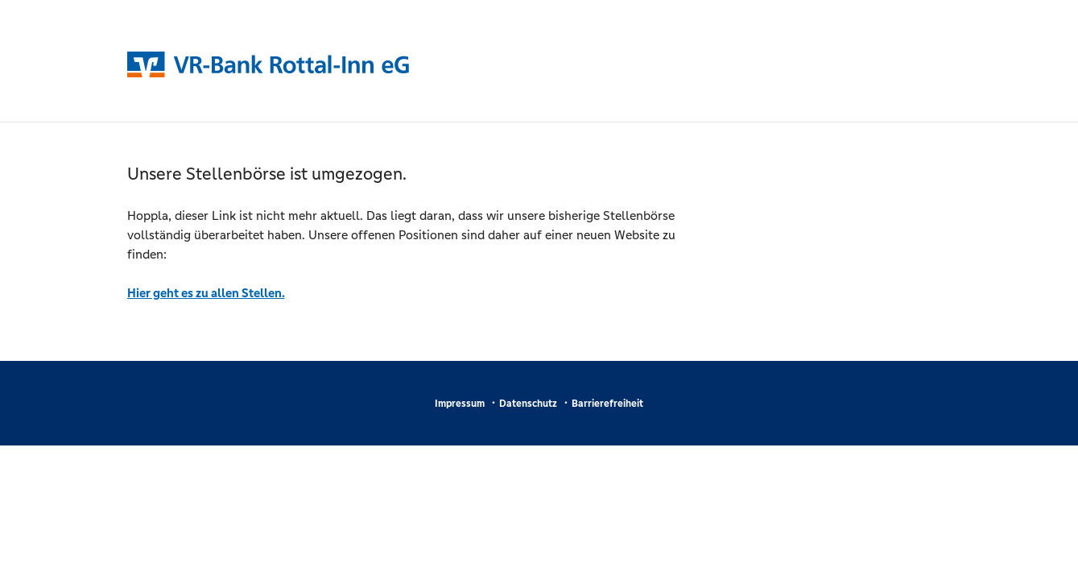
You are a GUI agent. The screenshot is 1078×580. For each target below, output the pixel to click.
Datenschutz (528, 403)
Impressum (460, 403)
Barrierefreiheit (607, 403)
